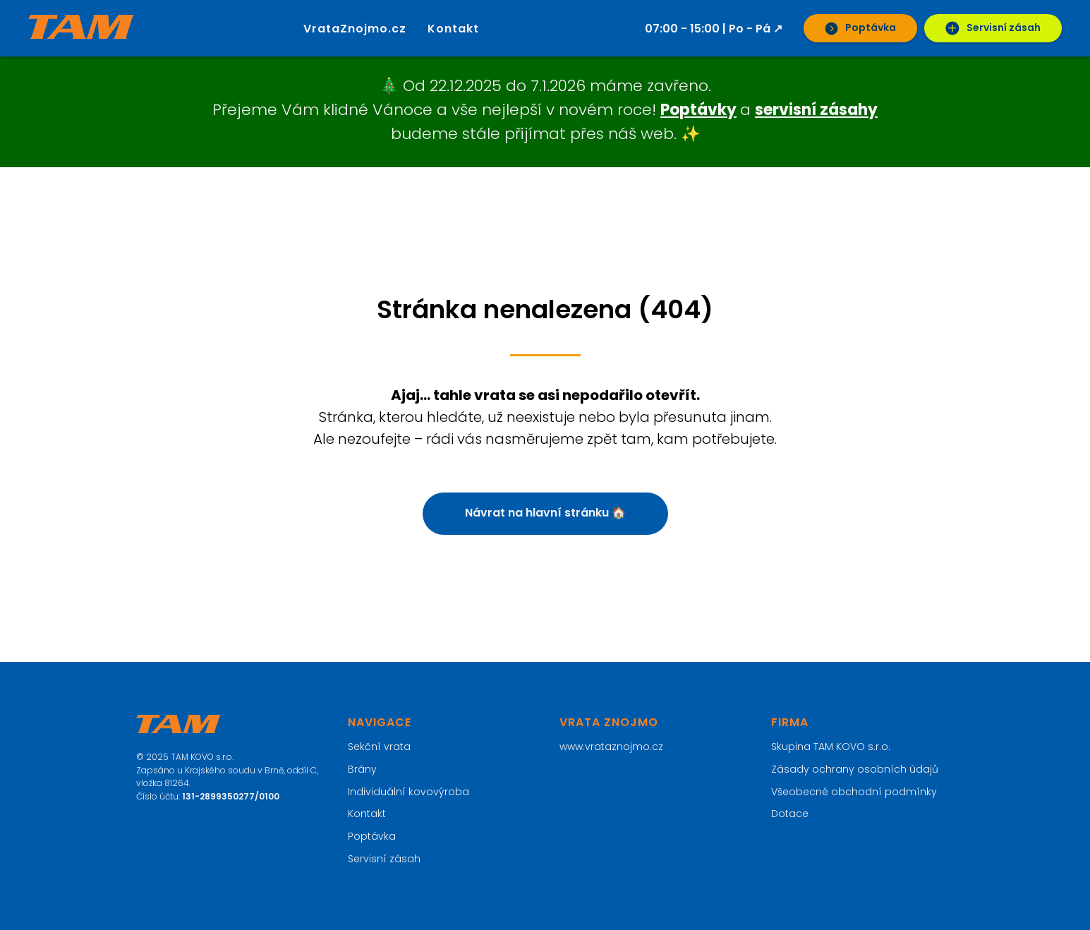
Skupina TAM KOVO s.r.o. (830, 746)
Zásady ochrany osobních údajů (854, 769)
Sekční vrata (379, 746)
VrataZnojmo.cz (354, 28)
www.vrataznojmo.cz (611, 746)
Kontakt (453, 28)
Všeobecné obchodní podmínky (854, 792)
